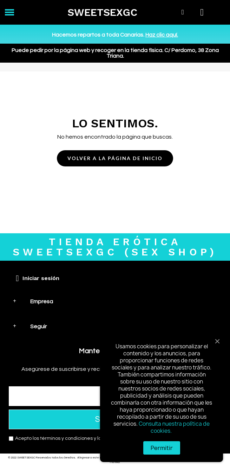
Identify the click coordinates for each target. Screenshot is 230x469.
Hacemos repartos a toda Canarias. (115, 35)
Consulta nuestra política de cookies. (174, 427)
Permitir (162, 448)
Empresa (41, 301)
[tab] (115, 301)
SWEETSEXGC (102, 12)
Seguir (38, 326)
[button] (115, 158)
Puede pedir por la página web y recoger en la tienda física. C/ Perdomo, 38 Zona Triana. (115, 53)
